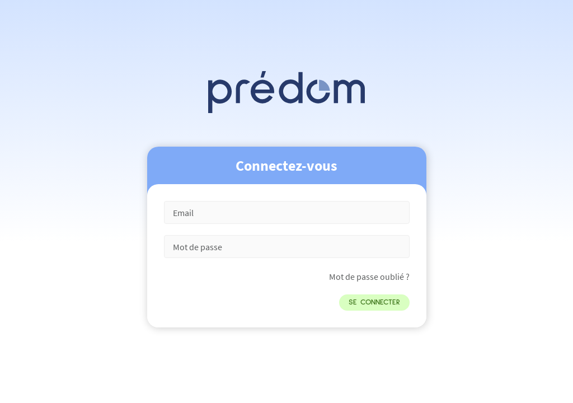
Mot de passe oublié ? (369, 276)
